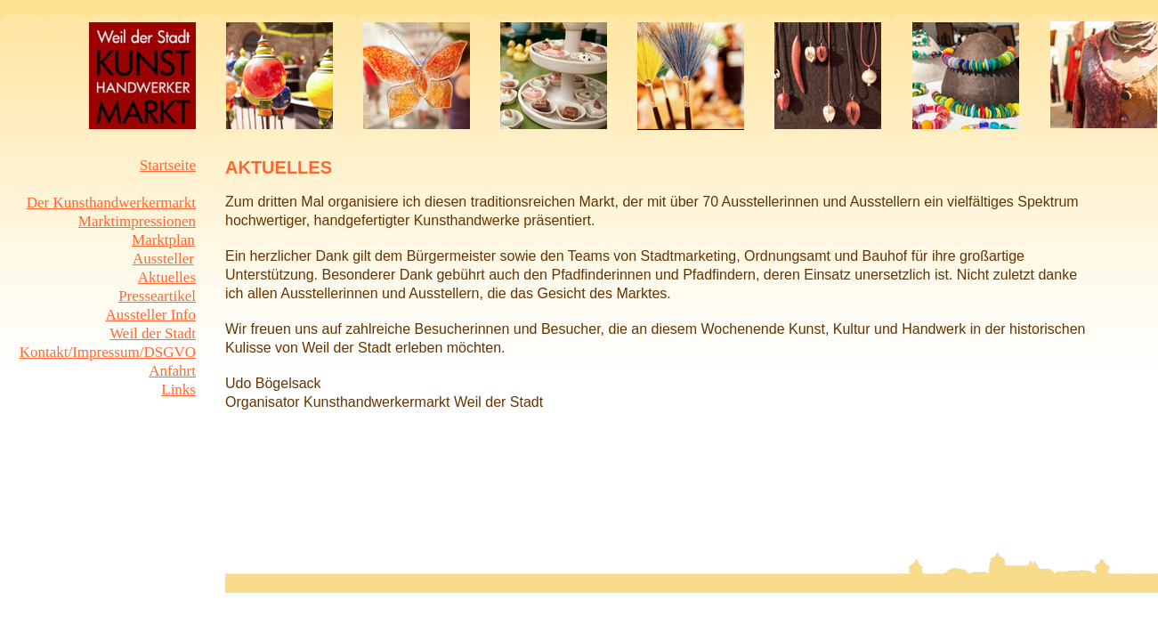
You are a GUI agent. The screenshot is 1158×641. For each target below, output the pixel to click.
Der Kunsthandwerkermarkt (111, 202)
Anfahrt (172, 370)
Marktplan (163, 239)
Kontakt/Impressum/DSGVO (108, 352)
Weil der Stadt (152, 333)
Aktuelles (167, 277)
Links (178, 389)
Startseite (168, 165)
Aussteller (163, 258)
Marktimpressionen (137, 221)
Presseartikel (157, 296)
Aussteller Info (150, 314)
